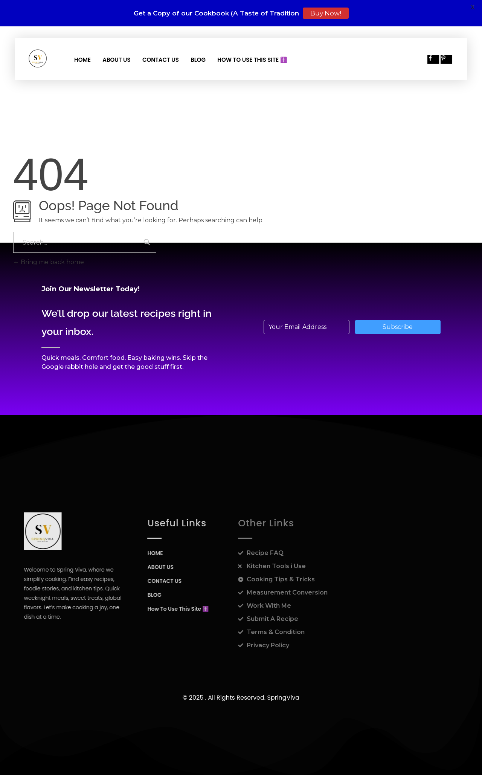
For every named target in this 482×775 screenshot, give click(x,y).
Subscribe (398, 326)
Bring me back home (48, 262)
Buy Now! (325, 13)
